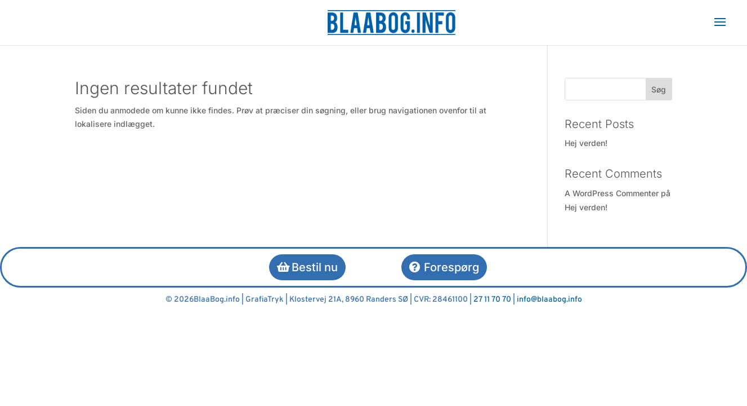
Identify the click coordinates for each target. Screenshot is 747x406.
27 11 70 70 (492, 299)
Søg (658, 89)
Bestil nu (315, 267)
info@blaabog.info (549, 299)
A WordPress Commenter (612, 193)
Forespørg (451, 267)
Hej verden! (586, 143)
